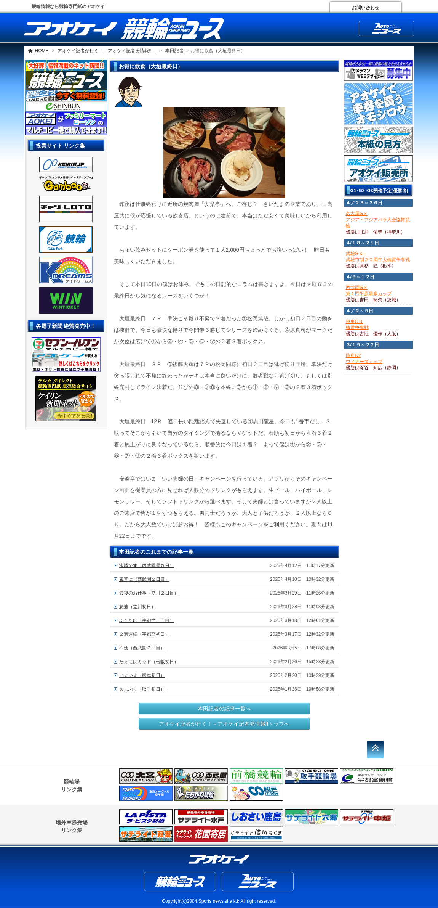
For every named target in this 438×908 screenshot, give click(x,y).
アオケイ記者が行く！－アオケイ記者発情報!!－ (107, 50)
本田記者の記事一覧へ (224, 709)
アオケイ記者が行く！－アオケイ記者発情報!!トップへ (224, 724)
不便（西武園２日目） (142, 648)
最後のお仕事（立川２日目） (149, 593)
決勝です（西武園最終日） (146, 565)
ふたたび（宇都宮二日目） (146, 620)
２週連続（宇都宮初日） (144, 634)
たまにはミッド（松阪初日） (149, 661)
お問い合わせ (365, 7)
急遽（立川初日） (137, 606)
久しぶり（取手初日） (142, 689)
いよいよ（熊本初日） (142, 675)
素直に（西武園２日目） (144, 579)
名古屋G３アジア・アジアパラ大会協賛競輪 (378, 219)
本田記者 (174, 50)
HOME (42, 50)
